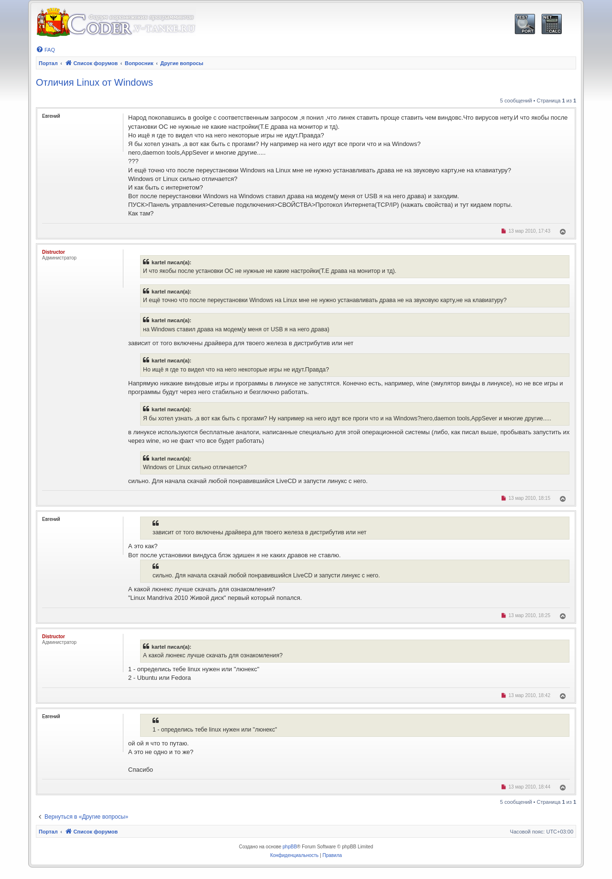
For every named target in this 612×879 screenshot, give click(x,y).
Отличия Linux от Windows (94, 82)
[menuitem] (45, 50)
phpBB (290, 846)
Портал (48, 63)
